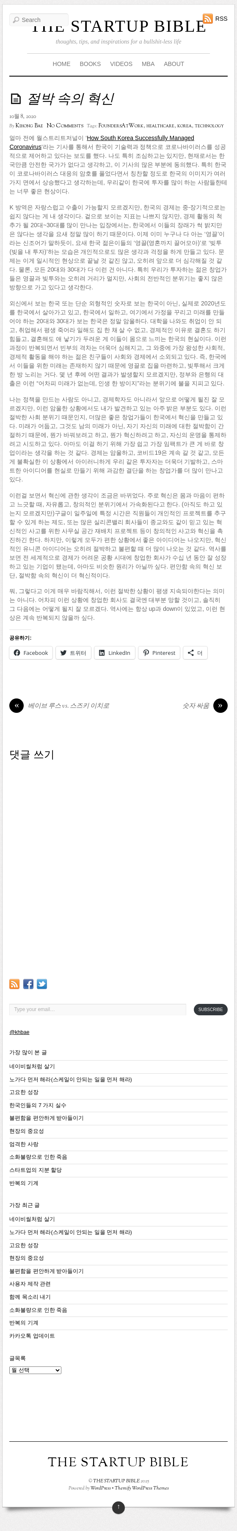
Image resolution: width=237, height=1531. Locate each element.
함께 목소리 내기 (30, 1297)
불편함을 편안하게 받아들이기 (46, 1118)
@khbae (19, 1032)
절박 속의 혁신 (70, 100)
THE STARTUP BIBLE (118, 26)
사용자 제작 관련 (30, 1284)
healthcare (160, 126)
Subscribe (210, 1009)
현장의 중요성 (26, 1131)
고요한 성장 (24, 1092)
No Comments (65, 126)
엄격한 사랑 (24, 1144)
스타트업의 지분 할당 (35, 1170)
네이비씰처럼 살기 (32, 1066)
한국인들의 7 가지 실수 (37, 1105)
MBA (148, 63)
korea (184, 126)
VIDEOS (121, 63)
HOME (62, 63)
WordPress (101, 1488)
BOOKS (90, 63)
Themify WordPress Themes (142, 1488)
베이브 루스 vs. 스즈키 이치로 (59, 706)
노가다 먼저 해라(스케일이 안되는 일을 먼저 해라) (70, 1080)
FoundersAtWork (121, 126)
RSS (221, 18)
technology (209, 126)
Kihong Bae (29, 126)
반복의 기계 (24, 1183)
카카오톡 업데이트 (32, 1336)
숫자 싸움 (205, 706)
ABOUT (174, 63)
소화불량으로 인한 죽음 (38, 1157)
